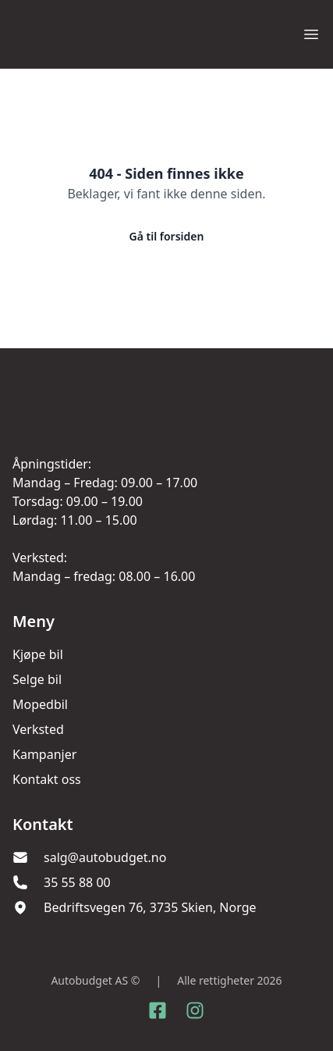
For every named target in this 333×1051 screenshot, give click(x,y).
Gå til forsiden (166, 236)
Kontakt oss (46, 779)
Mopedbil (40, 704)
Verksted (38, 729)
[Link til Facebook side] (157, 1010)
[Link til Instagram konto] (195, 1010)
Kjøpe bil (37, 654)
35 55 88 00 (77, 882)
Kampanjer (44, 754)
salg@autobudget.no (105, 857)
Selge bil (37, 679)
